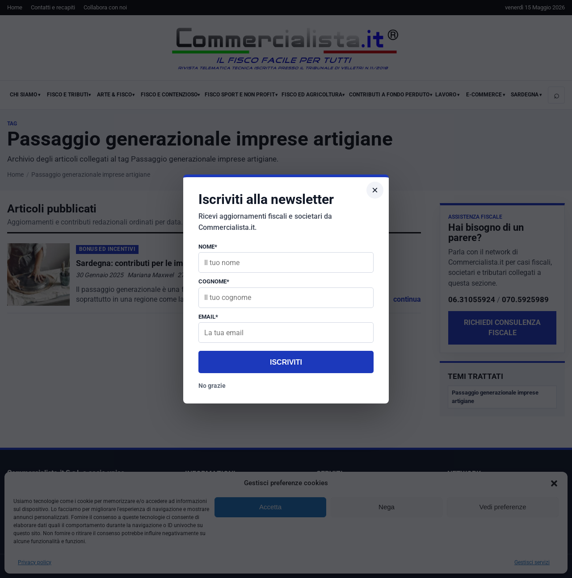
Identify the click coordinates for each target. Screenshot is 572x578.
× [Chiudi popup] (375, 190)
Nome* (207, 246)
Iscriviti (286, 362)
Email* (208, 316)
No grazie (212, 385)
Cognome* (213, 281)
